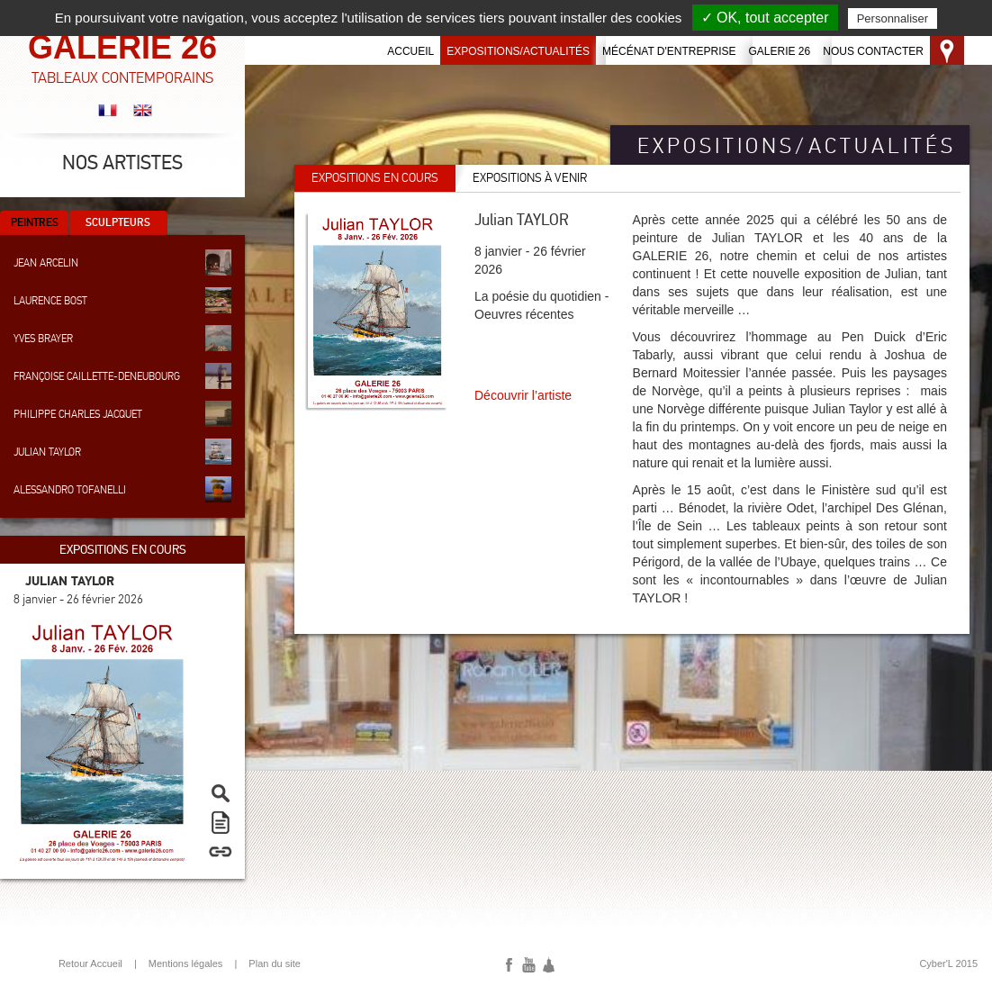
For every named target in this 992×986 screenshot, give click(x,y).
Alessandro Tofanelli (122, 489)
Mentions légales (186, 963)
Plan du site (274, 963)
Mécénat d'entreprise (669, 51)
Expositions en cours (374, 177)
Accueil (410, 51)
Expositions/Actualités (518, 51)
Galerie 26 (780, 51)
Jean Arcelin (122, 262)
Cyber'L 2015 (948, 963)
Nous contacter (873, 51)
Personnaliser (893, 18)
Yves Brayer (122, 338)
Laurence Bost (122, 300)
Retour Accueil (90, 963)
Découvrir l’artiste (523, 395)
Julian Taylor (122, 452)
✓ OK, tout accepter (765, 17)
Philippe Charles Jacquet (122, 414)
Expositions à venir (530, 177)
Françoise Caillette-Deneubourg (122, 376)
